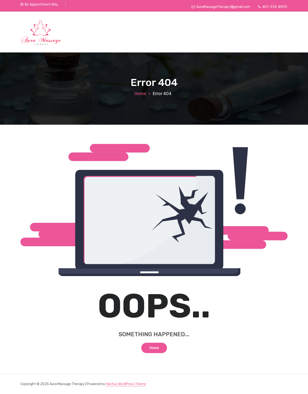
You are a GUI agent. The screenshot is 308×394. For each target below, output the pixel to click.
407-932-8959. (273, 7)
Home (140, 93)
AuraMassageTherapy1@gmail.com (221, 7)
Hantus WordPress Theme (126, 384)
